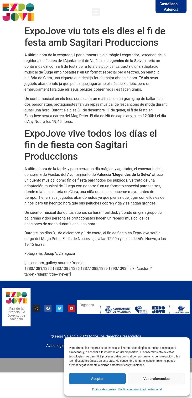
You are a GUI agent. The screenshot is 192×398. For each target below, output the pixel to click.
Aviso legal (155, 389)
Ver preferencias (156, 379)
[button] (96, 12)
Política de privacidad (131, 389)
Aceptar (97, 379)
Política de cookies (104, 389)
